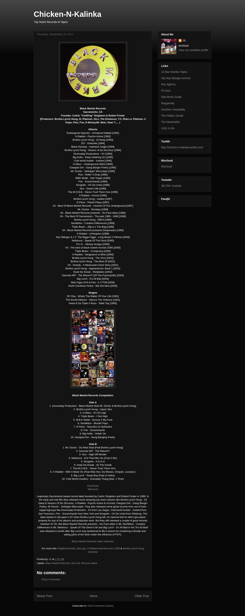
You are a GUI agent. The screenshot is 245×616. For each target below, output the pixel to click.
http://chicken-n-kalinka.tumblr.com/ (182, 147)
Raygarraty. (168, 103)
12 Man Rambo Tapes (174, 71)
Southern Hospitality (173, 109)
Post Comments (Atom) (100, 605)
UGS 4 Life (167, 128)
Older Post (142, 596)
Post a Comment (51, 579)
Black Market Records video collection (93, 541)
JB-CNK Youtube (171, 185)
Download (92, 485)
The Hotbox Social (172, 115)
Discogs (81, 548)
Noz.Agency (168, 84)
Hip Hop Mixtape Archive (175, 78)
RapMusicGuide (67, 548)
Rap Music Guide (171, 96)
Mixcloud (93, 489)
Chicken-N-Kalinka (67, 14)
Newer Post (44, 596)
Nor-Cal (75, 563)
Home (94, 596)
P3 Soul (166, 90)
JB (184, 40)
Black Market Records (58, 563)
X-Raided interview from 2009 (103, 548)
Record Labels (89, 563)
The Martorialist (170, 121)
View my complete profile (193, 50)
